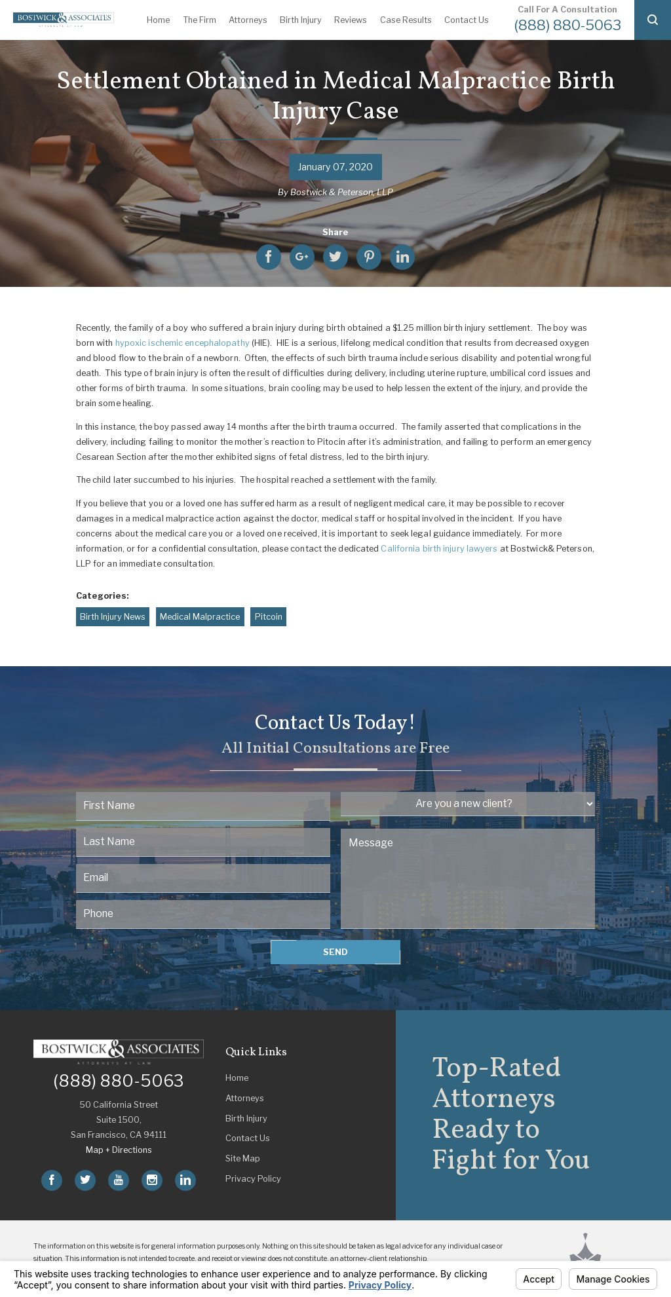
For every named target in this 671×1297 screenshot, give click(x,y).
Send (335, 952)
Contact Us (466, 20)
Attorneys (248, 20)
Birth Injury (301, 20)
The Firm (199, 20)
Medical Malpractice (200, 617)
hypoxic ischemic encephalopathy (182, 343)
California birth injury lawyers (439, 549)
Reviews (350, 20)
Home (158, 20)
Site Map (242, 1158)
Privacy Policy (253, 1179)
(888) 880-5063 (567, 24)
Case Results (406, 20)
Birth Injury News (112, 617)
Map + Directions (119, 1150)
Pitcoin (268, 617)
